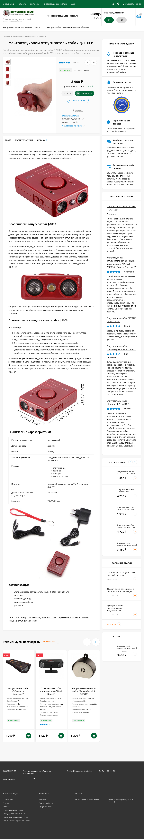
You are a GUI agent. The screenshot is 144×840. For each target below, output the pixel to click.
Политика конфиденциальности (16, 821)
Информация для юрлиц (55, 4)
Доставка (34, 4)
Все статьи (114, 624)
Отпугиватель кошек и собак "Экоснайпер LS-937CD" (84, 691)
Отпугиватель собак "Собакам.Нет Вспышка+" (18, 691)
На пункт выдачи (70, 115)
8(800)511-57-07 (9, 771)
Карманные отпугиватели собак (73, 617)
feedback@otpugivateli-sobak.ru (63, 15)
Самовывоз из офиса (72, 125)
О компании (8, 4)
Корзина (42, 799)
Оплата (22, 4)
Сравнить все (51, 642)
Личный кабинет (46, 803)
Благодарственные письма (14, 814)
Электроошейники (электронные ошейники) (119, 800)
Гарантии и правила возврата (15, 817)
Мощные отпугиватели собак (22, 620)
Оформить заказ (45, 807)
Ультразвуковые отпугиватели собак (28, 36)
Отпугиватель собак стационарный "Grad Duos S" (51, 691)
